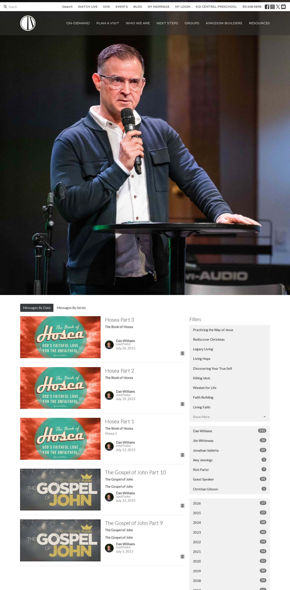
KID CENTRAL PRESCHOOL (216, 6)
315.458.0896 (252, 6)
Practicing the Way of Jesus (213, 330)
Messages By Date (37, 308)
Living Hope (201, 359)
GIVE (106, 6)
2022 (229, 542)
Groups (192, 23)
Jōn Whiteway (229, 440)
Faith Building (203, 397)
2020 (229, 561)
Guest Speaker (229, 479)
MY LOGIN (182, 6)
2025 (229, 512)
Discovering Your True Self (212, 368)
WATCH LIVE (87, 6)
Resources (259, 23)
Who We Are (138, 23)
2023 (229, 532)
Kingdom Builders (224, 23)
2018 (229, 580)
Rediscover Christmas (209, 339)
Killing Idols (201, 378)
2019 (229, 571)
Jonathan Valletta (229, 450)
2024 (229, 522)
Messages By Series (71, 308)
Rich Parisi (229, 469)
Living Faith (201, 407)
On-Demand (78, 23)
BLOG (137, 6)
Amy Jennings (229, 460)
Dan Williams (229, 431)
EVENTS (121, 6)
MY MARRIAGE (159, 6)
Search (67, 6)
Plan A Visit (107, 23)
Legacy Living (203, 349)
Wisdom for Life (204, 388)
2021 (229, 551)
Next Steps (167, 23)
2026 (229, 503)
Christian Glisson (229, 489)
